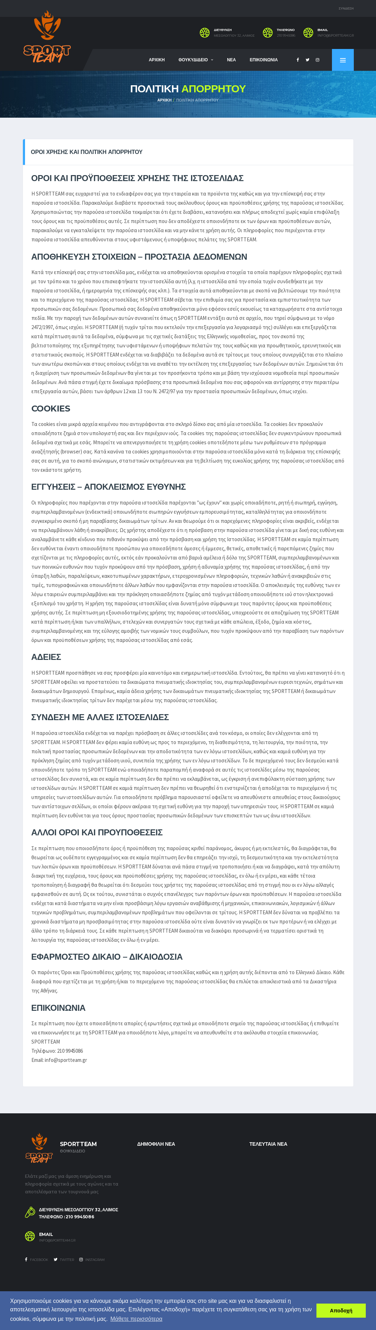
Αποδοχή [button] (341, 1310)
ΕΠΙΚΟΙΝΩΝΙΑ (264, 59)
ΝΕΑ (231, 59)
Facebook (36, 1259)
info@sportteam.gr (336, 35)
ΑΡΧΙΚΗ (157, 59)
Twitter (64, 1259)
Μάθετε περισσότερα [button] (136, 1319)
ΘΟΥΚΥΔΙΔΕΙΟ (193, 59)
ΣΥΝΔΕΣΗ (346, 8)
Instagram (92, 1259)
